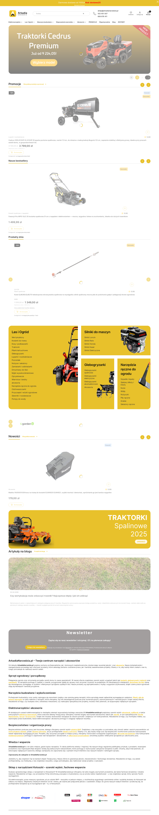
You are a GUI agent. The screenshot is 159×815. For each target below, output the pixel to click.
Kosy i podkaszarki (20, 344)
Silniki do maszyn (97, 332)
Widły (123, 391)
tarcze (21, 717)
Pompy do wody (19, 399)
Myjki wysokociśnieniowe (22, 373)
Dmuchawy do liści (20, 370)
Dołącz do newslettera (36, 647)
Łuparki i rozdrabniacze (16, 137)
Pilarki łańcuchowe (20, 350)
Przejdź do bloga (41, 551)
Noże (123, 388)
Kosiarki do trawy (19, 341)
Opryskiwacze (18, 376)
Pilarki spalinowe (19, 291)
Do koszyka (16, 152)
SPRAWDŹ (141, 542)
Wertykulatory (18, 337)
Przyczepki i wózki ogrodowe (24, 392)
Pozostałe (16, 360)
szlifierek (134, 712)
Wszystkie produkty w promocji (34, 84)
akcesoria (16, 383)
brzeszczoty (31, 717)
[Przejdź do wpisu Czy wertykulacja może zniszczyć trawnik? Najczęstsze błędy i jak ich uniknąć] (79, 574)
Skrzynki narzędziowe (126, 734)
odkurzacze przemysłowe (78, 736)
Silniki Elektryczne (92, 350)
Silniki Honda (89, 344)
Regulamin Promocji (79, 5)
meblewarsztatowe (16, 736)
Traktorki (16, 347)
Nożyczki (125, 394)
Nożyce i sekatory (19, 363)
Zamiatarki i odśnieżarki (22, 367)
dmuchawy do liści (137, 682)
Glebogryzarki (18, 354)
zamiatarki (13, 682)
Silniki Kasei (89, 347)
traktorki (143, 680)
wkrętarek (126, 712)
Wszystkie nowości (29, 436)
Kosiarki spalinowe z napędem (18, 213)
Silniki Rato (89, 341)
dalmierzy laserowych (28, 715)
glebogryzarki (133, 680)
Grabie (123, 401)
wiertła (116, 715)
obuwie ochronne (39, 732)
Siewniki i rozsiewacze (21, 396)
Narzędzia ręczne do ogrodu (24, 386)
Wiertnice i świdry (19, 379)
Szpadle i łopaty (127, 379)
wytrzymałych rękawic (17, 732)
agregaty (18, 699)
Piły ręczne (125, 398)
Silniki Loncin (90, 337)
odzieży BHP (76, 730)
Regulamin (69, 647)
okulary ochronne (70, 732)
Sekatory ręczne (128, 404)
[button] (87, 13)
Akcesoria (88, 387)
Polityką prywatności (83, 649)
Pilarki (135, 697)
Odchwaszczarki (19, 389)
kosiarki (124, 680)
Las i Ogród (20, 332)
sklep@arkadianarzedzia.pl (108, 11)
